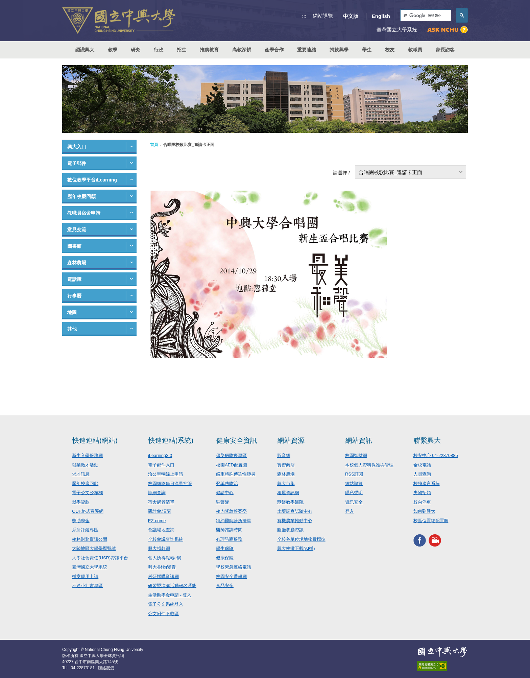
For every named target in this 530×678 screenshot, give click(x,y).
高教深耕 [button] (241, 49)
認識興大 (84, 49)
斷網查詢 (157, 492)
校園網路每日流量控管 (170, 483)
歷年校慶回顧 (81, 196)
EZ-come (157, 520)
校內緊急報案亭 (231, 511)
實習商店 (286, 464)
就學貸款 (81, 502)
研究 (135, 49)
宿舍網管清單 (161, 502)
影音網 (283, 455)
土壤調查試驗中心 (294, 511)
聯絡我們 (106, 667)
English (381, 16)
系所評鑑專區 (85, 529)
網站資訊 (358, 440)
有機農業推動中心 (294, 520)
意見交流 (76, 229)
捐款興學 (339, 49)
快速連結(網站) (94, 440)
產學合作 (274, 49)
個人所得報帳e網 (164, 557)
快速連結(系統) (170, 440)
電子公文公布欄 (87, 492)
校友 (389, 49)
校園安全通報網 (231, 576)
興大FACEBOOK (419, 540)
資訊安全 (354, 502)
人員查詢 (422, 474)
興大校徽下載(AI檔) (296, 548)
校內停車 (422, 502)
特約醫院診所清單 (233, 520)
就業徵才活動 (85, 464)
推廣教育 (209, 49)
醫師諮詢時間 (229, 529)
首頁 (154, 144)
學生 (366, 49)
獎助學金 (81, 520)
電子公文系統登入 (165, 604)
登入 (349, 511)
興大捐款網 (159, 548)
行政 (158, 49)
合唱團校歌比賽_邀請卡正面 (390, 172)
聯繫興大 (427, 440)
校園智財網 (356, 455)
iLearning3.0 (160, 455)
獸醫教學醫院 (290, 502)
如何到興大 (424, 511)
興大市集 (286, 483)
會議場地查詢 (161, 529)
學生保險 (225, 548)
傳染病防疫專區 (231, 455)
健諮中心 (225, 492)
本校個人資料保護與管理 (369, 464)
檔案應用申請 (85, 576)
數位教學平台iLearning (92, 180)
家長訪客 (445, 49)
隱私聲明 (354, 492)
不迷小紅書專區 (87, 585)
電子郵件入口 (161, 464)
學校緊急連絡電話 (233, 567)
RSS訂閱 (354, 474)
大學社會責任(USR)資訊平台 (100, 557)
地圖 (72, 312)
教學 (112, 49)
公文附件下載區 (163, 613)
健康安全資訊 (236, 440)
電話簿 (74, 279)
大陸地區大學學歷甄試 (94, 548)
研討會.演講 (159, 511)
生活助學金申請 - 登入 (170, 595)
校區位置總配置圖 (431, 520)
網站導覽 (323, 16)
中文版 (350, 16)
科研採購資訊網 (163, 576)
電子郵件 (76, 163)
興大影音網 (435, 540)
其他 (72, 329)
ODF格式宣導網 (87, 511)
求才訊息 (81, 474)
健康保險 (225, 557)
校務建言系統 (426, 483)
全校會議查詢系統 (165, 539)
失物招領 (422, 492)
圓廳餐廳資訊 (290, 529)
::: (304, 16)
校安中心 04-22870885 (435, 455)
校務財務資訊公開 (89, 539)
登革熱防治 (227, 483)
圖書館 (74, 246)
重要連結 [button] (306, 49)
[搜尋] (425, 16)
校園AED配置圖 (231, 464)
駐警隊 (222, 502)
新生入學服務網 (87, 455)
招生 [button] (181, 49)
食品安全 (225, 585)
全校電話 (422, 464)
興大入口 (76, 146)
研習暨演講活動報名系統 (172, 585)
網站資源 (291, 440)
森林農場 (76, 262)
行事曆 (74, 295)
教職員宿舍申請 (83, 213)
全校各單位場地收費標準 (301, 539)
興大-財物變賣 (162, 567)
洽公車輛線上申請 (165, 474)
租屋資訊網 (288, 492)
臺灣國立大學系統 (89, 567)
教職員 (415, 49)
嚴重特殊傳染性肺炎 (236, 474)
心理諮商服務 (229, 539)
